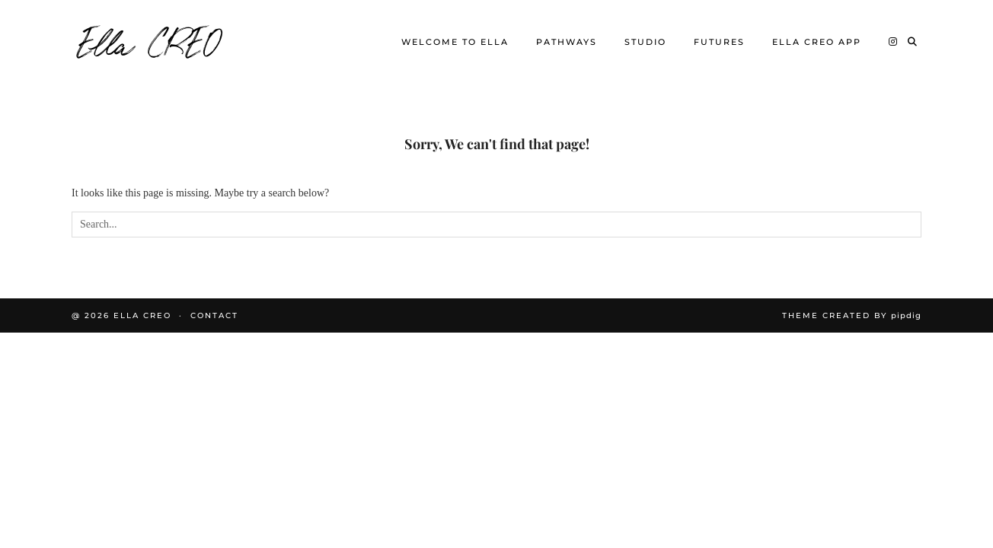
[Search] (913, 41)
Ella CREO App (816, 42)
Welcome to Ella (455, 42)
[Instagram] (894, 41)
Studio (645, 42)
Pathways (566, 42)
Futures (719, 42)
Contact (214, 315)
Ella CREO (149, 41)
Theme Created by (851, 315)
